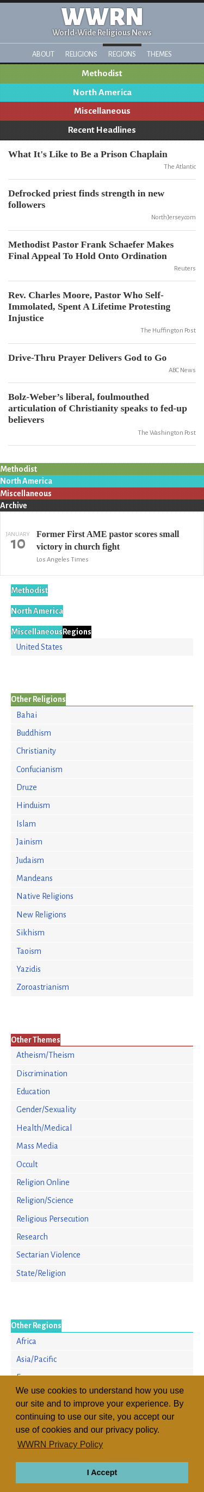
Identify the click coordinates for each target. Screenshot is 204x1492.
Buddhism (33, 733)
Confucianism (39, 769)
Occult (27, 1164)
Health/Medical (44, 1128)
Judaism (30, 860)
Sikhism (30, 932)
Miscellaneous (102, 111)
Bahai (26, 715)
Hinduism (33, 805)
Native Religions (44, 896)
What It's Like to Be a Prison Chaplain (88, 154)
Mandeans (34, 878)
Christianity (36, 751)
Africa (26, 1341)
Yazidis (28, 969)
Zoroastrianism (42, 987)
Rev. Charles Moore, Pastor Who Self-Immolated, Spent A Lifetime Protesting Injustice (89, 306)
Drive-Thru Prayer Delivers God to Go (87, 357)
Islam (26, 823)
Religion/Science (44, 1200)
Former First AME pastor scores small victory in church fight (108, 540)
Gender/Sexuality (46, 1109)
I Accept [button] (102, 1472)
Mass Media (37, 1146)
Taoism (28, 951)
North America (102, 92)
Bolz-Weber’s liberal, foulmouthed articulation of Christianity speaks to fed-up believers (97, 408)
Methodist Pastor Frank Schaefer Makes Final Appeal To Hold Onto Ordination (91, 250)
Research (32, 1236)
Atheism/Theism (45, 1055)
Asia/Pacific (36, 1359)
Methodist (102, 73)
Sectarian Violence (48, 1254)
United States (39, 647)
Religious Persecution (52, 1218)
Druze (26, 787)
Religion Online (43, 1182)
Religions (81, 54)
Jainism (29, 841)
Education (33, 1091)
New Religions (41, 914)
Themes (159, 54)
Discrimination (41, 1073)
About (43, 54)
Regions (122, 54)
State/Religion (41, 1273)
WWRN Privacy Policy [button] (60, 1444)
